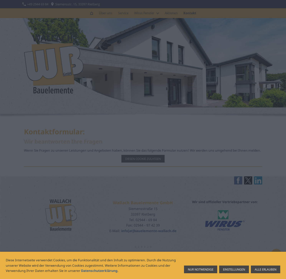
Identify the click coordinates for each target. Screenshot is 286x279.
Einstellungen (234, 269)
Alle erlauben (265, 269)
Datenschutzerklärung (99, 270)
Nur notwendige (200, 269)
